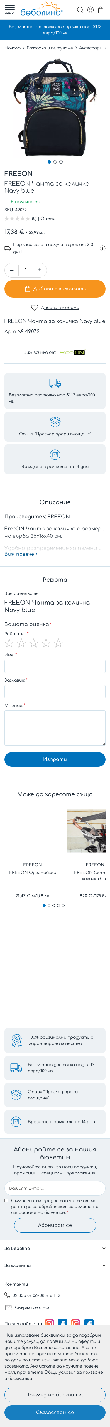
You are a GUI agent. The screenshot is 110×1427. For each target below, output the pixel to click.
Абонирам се (55, 1225)
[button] (49, 162)
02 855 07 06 (25, 1295)
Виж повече (19, 554)
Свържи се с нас (32, 1307)
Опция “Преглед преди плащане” (53, 1095)
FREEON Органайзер (32, 872)
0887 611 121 (51, 1295)
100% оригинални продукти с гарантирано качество (61, 1040)
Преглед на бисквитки (55, 1395)
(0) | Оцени (43, 218)
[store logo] (42, 8)
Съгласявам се (55, 1412)
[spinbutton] (25, 270)
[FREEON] (73, 352)
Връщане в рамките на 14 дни (61, 1122)
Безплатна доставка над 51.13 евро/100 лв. (61, 1068)
